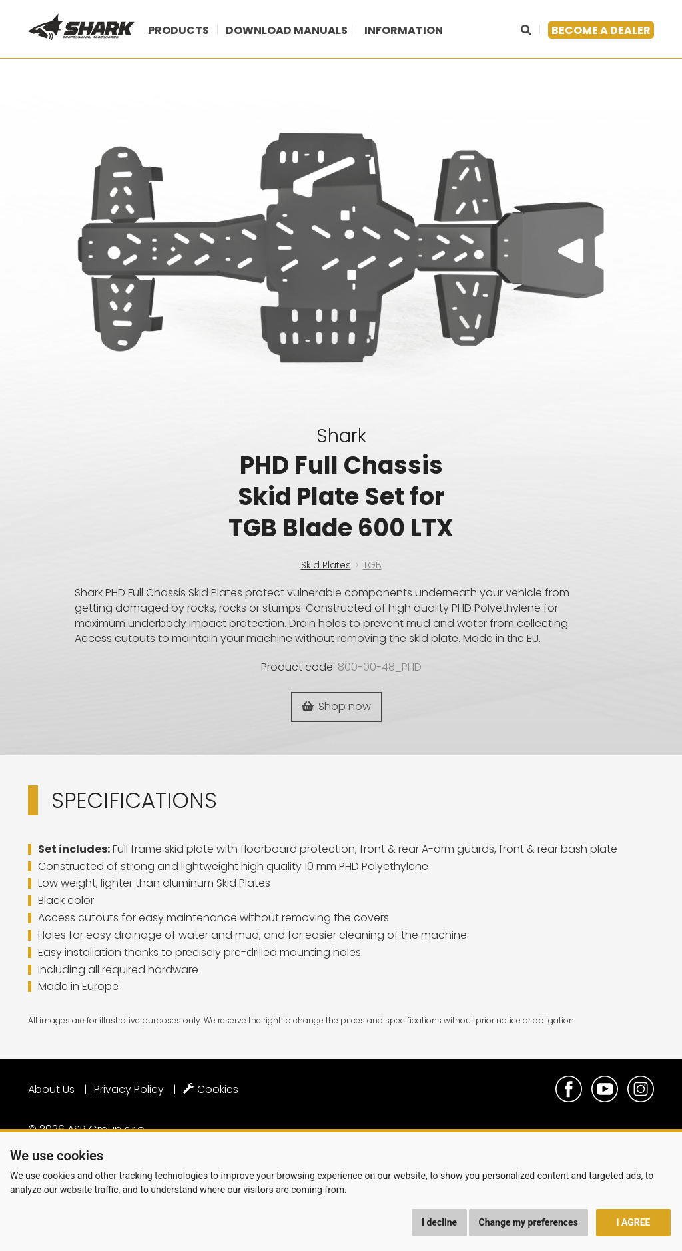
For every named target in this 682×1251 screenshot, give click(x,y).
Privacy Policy (129, 1089)
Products (178, 30)
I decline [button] (439, 1222)
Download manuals (287, 30)
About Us (51, 1089)
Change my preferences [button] (528, 1222)
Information (403, 30)
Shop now (336, 706)
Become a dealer (601, 30)
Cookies (210, 1089)
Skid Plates (326, 565)
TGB (372, 565)
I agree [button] (633, 1222)
